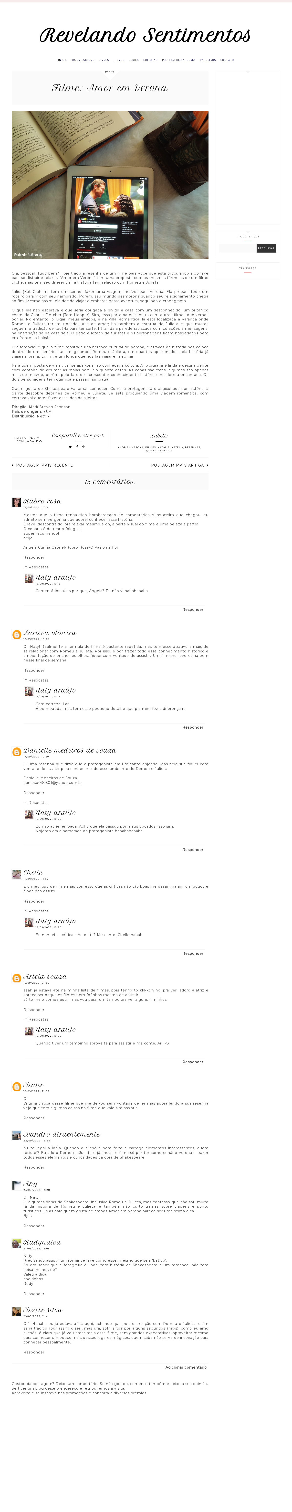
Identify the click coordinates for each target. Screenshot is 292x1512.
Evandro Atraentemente (61, 1139)
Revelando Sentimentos (146, 37)
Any (30, 1188)
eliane (33, 1090)
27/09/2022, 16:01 (36, 1253)
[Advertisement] (247, 152)
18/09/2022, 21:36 (36, 987)
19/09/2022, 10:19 (48, 588)
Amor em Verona (130, 452)
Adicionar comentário (186, 1372)
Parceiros (214, 64)
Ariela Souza (45, 981)
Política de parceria (182, 64)
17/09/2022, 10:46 (36, 643)
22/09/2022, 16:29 (36, 1145)
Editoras (152, 64)
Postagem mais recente (42, 470)
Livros (99, 64)
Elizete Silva (43, 1315)
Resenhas (192, 452)
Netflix (177, 452)
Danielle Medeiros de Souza (70, 755)
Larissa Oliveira (50, 637)
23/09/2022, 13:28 (36, 1194)
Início (54, 64)
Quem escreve (77, 64)
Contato (236, 64)
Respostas (39, 572)
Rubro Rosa (42, 506)
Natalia (163, 452)
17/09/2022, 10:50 (36, 761)
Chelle (32, 877)
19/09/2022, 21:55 (36, 1096)
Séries (133, 64)
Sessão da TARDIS (159, 456)
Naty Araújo (56, 582)
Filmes (116, 64)
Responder (33, 562)
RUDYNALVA (42, 1247)
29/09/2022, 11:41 (36, 1321)
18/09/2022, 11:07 (36, 884)
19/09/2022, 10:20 (49, 823)
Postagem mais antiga (180, 470)
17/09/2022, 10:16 (36, 512)
